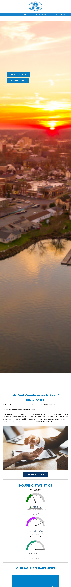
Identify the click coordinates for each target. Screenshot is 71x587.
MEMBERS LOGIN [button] (18, 52)
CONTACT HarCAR (59, 14)
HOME (9, 14)
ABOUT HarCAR (23, 14)
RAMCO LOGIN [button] (17, 58)
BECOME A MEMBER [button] (35, 474)
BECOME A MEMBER (41, 14)
